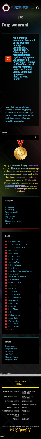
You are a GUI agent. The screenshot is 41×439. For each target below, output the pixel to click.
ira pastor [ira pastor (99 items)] (19, 180)
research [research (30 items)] (27, 186)
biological (26, 107)
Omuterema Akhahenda (17, 277)
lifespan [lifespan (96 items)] (7, 183)
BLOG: (23, 401)
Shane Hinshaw (14, 294)
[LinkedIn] (21, 430)
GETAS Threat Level (20, 383)
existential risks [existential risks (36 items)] (8, 175)
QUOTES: (24, 419)
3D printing (9, 208)
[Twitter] (16, 430)
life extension (20, 112)
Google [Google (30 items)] (29, 175)
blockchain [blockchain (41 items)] (12, 171)
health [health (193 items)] (34, 174)
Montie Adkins (13, 321)
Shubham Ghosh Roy (16, 247)
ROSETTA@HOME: (12, 414)
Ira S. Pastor (14, 107)
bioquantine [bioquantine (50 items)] (7, 169)
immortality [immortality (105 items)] (31, 177)
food (23, 110)
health (14, 112)
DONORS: (13, 404)
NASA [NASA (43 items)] (21, 183)
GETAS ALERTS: (26, 396)
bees (21, 107)
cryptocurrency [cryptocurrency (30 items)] (28, 171)
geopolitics (8, 112)
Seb (9, 312)
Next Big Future (11, 354)
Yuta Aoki (12, 286)
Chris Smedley (13, 327)
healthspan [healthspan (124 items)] (11, 177)
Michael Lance (14, 315)
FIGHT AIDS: (8, 407)
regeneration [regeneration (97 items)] (19, 186)
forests (33, 115)
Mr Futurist (9, 351)
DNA (7, 214)
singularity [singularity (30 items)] (34, 186)
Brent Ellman (13, 309)
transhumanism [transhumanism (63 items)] (31, 189)
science (27, 112)
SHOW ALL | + (8, 329)
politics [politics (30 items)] (30, 183)
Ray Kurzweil (10, 217)
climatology (8, 110)
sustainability (9, 121)
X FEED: (7, 401)
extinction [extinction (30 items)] (15, 175)
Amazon (7, 115)
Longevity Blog (11, 349)
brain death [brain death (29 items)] (18, 171)
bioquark (20, 115)
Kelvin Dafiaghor (14, 265)
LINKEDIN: (7, 396)
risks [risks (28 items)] (31, 186)
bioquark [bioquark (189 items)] (15, 168)
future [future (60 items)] (20, 175)
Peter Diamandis (11, 212)
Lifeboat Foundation (15, 426)
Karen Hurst (12, 268)
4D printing (9, 210)
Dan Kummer (13, 274)
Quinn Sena (12, 250)
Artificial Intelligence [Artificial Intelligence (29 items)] (33, 166)
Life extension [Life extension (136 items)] (30, 180)
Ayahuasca (14, 115)
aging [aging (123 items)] (6, 165)
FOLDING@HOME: (7, 411)
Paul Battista (13, 259)
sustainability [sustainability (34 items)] (12, 189)
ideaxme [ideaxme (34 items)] (23, 178)
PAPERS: (24, 414)
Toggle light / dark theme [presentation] (37, 7)
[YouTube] (25, 430)
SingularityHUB (11, 360)
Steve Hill (12, 306)
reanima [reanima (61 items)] (35, 183)
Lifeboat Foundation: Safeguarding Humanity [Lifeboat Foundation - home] (15, 8)
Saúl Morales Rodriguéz (17, 244)
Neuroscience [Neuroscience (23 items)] (25, 183)
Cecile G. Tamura (15, 283)
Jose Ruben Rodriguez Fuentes (20, 271)
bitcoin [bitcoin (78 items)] (6, 171)
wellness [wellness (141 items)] (21, 191)
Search (36, 137)
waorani (16, 121)
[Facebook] (12, 430)
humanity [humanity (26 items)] (19, 177)
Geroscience (10, 346)
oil (22, 118)
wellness (21, 121)
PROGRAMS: (25, 411)
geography (28, 110)
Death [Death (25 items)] (37, 171)
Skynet (7, 223)
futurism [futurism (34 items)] (25, 175)
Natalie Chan (13, 300)
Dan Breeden (13, 253)
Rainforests (26, 118)
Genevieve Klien (14, 242)
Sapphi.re (36, 426)
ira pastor (17, 118)
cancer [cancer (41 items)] (23, 171)
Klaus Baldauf (13, 280)
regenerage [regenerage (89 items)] (9, 186)
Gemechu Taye (14, 262)
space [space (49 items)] (7, 189)
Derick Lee (12, 289)
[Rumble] (29, 430)
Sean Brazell (13, 303)
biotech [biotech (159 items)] (24, 168)
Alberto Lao (12, 292)
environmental (17, 110)
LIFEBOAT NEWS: (26, 391)
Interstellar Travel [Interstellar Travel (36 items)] (10, 180)
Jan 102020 (8, 59)
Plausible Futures (11, 357)
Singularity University (13, 221)
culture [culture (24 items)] (34, 171)
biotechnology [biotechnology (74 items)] (33, 169)
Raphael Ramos (14, 297)
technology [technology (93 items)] (21, 189)
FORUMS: (14, 419)
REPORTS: (24, 407)
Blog (20, 17)
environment (27, 115)
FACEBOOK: (6, 391)
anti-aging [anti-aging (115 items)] (22, 165)
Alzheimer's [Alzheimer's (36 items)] (15, 166)
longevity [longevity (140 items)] (15, 183)
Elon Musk (9, 219)
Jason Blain (13, 318)
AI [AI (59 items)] (10, 166)
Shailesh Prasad (14, 256)
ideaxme (12, 118)
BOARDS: (24, 404)
